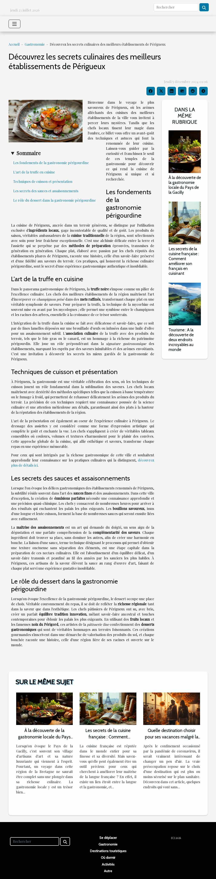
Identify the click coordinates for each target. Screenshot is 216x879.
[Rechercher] (176, 7)
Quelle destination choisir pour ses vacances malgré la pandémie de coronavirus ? (171, 737)
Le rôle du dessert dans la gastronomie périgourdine (54, 200)
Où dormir (108, 858)
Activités (108, 864)
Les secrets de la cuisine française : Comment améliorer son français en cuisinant (184, 261)
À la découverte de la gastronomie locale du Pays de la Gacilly (185, 185)
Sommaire (28, 153)
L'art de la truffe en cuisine (34, 172)
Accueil (14, 44)
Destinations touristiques (108, 851)
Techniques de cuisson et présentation (42, 181)
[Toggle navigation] (14, 24)
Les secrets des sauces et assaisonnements (45, 191)
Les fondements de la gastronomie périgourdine (51, 162)
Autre (108, 871)
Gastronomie (35, 44)
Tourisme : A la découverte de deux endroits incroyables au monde (181, 339)
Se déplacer (108, 838)
